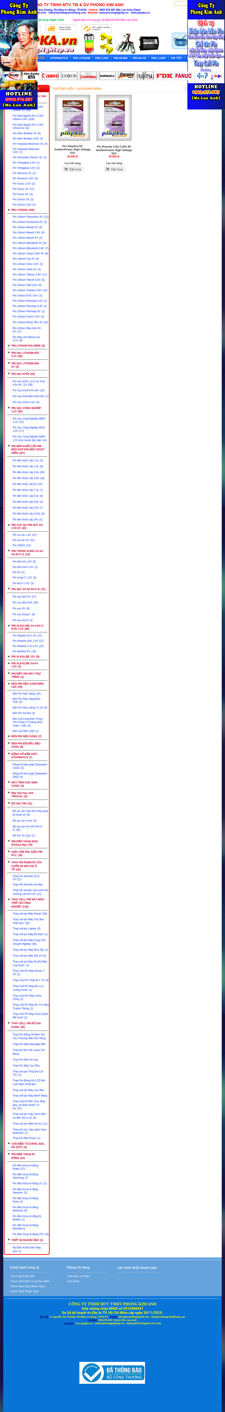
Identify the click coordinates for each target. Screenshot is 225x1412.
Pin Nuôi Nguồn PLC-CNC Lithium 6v (28, 126)
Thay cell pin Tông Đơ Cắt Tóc (28, 1073)
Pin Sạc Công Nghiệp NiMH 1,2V (29, 420)
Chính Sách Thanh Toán (24, 1291)
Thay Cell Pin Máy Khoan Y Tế (29, 972)
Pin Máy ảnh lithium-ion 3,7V (26, 339)
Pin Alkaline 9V (24, 651)
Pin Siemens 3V (24, 173)
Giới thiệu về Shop (78, 1276)
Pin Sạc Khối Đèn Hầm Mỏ (31, 396)
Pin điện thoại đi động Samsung (25, 1176)
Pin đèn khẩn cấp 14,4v (29, 513)
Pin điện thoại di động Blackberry (25, 1227)
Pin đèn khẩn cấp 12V (28, 507)
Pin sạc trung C (24, 614)
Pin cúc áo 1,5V (25, 534)
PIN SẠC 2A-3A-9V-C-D (28, 589)
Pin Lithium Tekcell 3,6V (29, 279)
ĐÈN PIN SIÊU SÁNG (26, 736)
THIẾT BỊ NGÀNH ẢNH (27, 1240)
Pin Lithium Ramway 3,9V (30, 306)
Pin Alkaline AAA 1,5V (28, 640)
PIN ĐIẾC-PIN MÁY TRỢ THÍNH (25, 675)
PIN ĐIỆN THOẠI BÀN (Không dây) (24, 843)
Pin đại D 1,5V (23, 583)
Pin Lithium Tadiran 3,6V (30, 274)
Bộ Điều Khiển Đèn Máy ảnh (27, 1249)
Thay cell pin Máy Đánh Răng (30, 1095)
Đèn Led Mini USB (25, 731)
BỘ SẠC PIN (21, 803)
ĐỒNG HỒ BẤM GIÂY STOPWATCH (24, 756)
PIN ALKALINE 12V (25, 656)
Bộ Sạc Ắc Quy (24, 835)
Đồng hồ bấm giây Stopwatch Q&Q (30, 775)
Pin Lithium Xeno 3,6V (28, 264)
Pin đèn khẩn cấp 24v (27, 519)
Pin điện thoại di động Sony (25, 1200)
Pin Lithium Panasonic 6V (30, 222)
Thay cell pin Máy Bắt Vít (29, 955)
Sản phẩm (73, 1281)
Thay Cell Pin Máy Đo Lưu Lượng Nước (28, 988)
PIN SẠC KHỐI (23, 373)
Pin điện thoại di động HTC (31, 1234)
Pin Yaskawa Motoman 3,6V (26, 151)
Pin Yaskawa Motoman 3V (30, 143)
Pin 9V (19, 572)
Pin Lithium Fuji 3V (26, 258)
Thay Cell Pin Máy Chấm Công (27, 997)
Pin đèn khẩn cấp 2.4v (28, 466)
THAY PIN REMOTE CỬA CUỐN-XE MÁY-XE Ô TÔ (26, 866)
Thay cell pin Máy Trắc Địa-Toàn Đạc (29, 921)
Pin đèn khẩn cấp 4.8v (29, 478)
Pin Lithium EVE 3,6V (27, 295)
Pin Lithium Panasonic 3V (30, 216)
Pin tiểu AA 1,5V (24, 561)
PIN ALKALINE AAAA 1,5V (24, 665)
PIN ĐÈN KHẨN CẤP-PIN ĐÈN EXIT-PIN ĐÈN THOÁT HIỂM (28, 450)
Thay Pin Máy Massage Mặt (29, 1044)
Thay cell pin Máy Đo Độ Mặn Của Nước (30, 963)
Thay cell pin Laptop (26, 928)
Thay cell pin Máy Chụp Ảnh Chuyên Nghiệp (29, 942)
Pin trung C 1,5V (24, 577)
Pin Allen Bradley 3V (27, 133)
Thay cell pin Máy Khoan (30, 913)
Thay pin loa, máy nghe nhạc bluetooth (29, 1131)
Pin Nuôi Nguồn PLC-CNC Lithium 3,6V (28, 117)
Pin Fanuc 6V (23, 194)
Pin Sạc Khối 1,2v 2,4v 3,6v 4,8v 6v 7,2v (29, 383)
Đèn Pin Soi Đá (24, 713)
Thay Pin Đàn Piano (26, 1138)
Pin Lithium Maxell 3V (27, 227)
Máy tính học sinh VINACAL (22, 794)
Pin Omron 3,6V (24, 204)
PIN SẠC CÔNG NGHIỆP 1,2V (26, 410)
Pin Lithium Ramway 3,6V (30, 300)
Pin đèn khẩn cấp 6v (27, 484)
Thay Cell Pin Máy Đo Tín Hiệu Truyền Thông (31, 1006)
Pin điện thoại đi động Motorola (25, 1209)
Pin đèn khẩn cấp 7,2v (28, 490)
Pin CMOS (22, 545)
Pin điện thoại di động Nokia (25, 1167)
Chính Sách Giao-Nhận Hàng (27, 1286)
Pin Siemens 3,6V (25, 178)
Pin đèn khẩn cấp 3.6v (29, 472)
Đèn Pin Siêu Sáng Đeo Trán (26, 700)
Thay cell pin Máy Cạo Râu (28, 1090)
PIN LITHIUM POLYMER (28, 345)
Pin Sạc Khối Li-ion (26, 402)
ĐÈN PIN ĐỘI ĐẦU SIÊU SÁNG (25, 745)
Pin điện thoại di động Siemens (25, 1191)
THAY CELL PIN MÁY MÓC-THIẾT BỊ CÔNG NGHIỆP (28, 903)
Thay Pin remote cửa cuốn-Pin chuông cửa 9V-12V (30, 892)
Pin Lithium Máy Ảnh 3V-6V (27, 330)
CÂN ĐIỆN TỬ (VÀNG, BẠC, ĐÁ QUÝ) (28, 1145)
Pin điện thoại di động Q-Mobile (27, 1218)
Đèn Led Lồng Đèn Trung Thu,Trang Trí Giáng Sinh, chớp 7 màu (28, 722)
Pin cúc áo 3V (24, 540)
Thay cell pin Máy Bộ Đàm (30, 934)
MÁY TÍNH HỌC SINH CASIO (24, 784)
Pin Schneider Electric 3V (30, 157)
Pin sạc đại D (23, 620)
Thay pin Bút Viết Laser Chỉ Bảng (29, 1052)
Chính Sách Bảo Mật (22, 1276)
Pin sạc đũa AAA (25, 602)
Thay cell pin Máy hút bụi (30, 1123)
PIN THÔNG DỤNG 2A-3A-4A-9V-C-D (27, 553)
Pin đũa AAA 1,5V (25, 567)
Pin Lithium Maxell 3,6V (28, 232)
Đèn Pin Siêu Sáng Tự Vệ (30, 707)
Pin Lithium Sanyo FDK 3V (30, 253)
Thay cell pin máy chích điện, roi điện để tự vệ (30, 1115)
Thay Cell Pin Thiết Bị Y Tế (31, 980)
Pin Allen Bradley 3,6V (28, 138)
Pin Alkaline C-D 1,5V (28, 646)
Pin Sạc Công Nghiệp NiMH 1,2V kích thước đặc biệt (30, 438)
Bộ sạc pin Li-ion (25, 820)
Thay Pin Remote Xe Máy (28, 884)
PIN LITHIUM (22, 210)
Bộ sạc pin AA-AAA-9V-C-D (28, 828)
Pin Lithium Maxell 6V (27, 237)
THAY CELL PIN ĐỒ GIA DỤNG (26, 1025)
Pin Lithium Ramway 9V (29, 311)
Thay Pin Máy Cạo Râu (26, 1065)
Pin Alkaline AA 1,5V (27, 635)
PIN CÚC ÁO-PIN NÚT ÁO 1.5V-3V (27, 527)
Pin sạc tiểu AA (24, 596)
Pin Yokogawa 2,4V (26, 167)
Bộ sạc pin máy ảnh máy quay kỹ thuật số (30, 812)
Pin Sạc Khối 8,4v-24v (28, 390)
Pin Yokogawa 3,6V (26, 162)
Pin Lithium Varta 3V (27, 269)
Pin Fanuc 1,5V (24, 183)
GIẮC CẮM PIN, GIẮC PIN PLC (26, 853)
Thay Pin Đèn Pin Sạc (25, 1059)
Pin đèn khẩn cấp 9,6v (28, 501)
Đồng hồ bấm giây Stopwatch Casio (30, 766)
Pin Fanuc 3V (23, 188)
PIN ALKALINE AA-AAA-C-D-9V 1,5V (27, 627)
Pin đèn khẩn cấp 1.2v (28, 460)
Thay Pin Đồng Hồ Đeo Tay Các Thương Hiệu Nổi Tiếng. (29, 1036)
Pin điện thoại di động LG (30, 1183)
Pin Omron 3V (23, 199)
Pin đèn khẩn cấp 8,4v (28, 495)
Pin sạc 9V (21, 608)
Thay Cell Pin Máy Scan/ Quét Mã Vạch (30, 1015)
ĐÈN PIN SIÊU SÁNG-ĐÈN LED (27, 685)
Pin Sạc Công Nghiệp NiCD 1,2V (29, 429)
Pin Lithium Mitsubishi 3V (29, 243)
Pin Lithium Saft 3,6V (27, 285)
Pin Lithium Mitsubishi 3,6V (31, 248)
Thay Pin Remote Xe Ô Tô (26, 878)
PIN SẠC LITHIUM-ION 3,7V (25, 354)
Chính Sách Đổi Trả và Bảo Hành (29, 1281)
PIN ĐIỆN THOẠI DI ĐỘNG (23, 1156)
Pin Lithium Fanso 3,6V (28, 316)
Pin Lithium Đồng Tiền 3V (30, 322)
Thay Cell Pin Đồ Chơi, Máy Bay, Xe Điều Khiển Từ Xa (29, 1105)
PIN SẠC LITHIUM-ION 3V (25, 365)
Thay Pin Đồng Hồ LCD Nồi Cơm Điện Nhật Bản (29, 1082)
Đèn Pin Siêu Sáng (27, 693)
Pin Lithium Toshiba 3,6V (30, 290)
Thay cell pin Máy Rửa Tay (30, 949)
